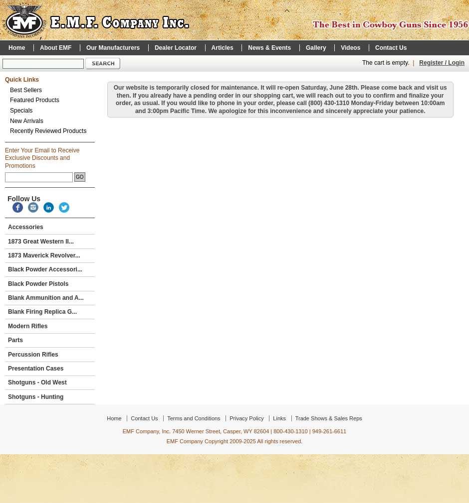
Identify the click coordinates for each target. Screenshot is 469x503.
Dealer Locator (176, 47)
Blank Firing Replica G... (49, 311)
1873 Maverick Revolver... (44, 255)
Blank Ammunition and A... (49, 297)
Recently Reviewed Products (48, 130)
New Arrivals (26, 121)
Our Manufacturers (113, 47)
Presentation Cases (49, 368)
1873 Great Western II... (49, 241)
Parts (49, 340)
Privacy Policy (246, 418)
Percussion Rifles (49, 354)
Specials (21, 110)
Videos (350, 47)
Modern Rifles (49, 326)
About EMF (55, 47)
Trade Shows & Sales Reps (328, 418)
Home (16, 47)
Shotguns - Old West (49, 382)
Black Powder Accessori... (49, 269)
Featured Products (34, 100)
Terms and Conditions (193, 418)
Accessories (49, 227)
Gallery (316, 47)
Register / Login (442, 62)
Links (279, 418)
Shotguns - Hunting (49, 396)
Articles (223, 47)
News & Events (269, 47)
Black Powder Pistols (49, 283)
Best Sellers (26, 90)
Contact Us (391, 47)
